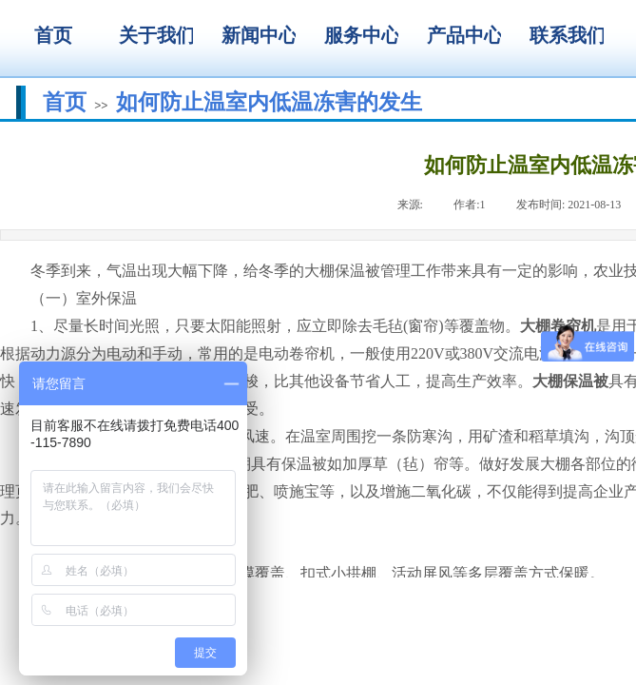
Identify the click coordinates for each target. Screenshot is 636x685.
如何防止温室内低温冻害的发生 (269, 101)
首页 (65, 101)
